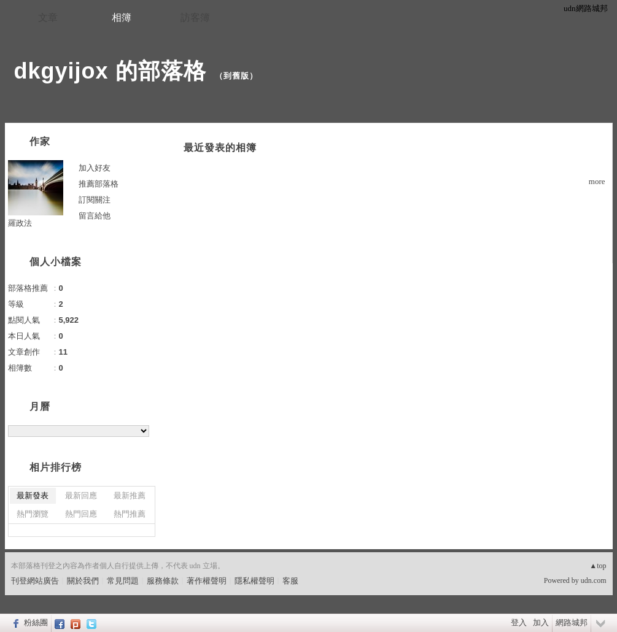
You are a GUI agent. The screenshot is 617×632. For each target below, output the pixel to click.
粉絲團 (36, 622)
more (597, 181)
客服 (290, 580)
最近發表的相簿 (220, 147)
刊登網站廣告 (35, 580)
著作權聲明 (207, 580)
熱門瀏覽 (33, 513)
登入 (519, 622)
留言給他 (95, 215)
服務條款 (163, 580)
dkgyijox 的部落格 (110, 70)
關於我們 (83, 580)
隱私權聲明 (254, 580)
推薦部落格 (98, 183)
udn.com (594, 580)
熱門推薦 (130, 513)
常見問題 (123, 580)
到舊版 (236, 75)
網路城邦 (572, 622)
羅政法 (20, 223)
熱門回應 (81, 513)
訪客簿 (195, 17)
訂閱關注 (95, 199)
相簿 (121, 17)
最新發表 (33, 495)
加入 (541, 622)
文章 (48, 17)
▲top (597, 565)
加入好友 (95, 167)
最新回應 (81, 495)
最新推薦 (130, 495)
